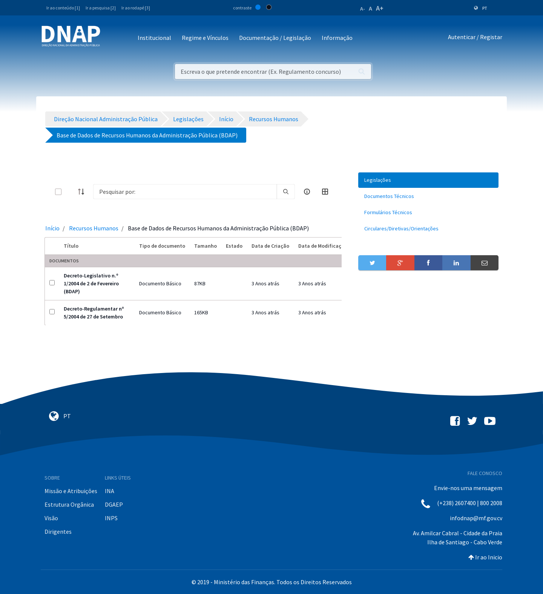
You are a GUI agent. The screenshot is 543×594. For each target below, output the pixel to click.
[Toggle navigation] (111, 38)
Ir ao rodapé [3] (135, 8)
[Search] (185, 191)
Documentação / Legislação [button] (275, 37)
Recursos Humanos (93, 228)
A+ (379, 8)
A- (362, 8)
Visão (51, 518)
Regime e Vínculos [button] (205, 37)
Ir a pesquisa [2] (101, 8)
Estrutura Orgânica (69, 504)
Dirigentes (58, 531)
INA (109, 491)
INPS (111, 518)
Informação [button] (337, 37)
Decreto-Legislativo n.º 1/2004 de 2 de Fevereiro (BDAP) (91, 283)
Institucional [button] (154, 37)
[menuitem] (428, 180)
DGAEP (114, 504)
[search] (286, 191)
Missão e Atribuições (70, 491)
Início (52, 228)
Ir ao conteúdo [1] (63, 8)
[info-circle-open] (307, 192)
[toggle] (70, 192)
